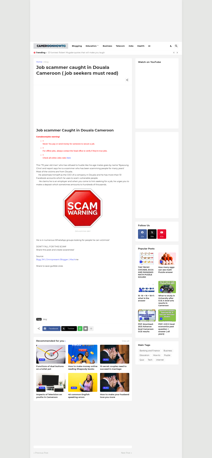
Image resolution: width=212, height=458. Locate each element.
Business (107, 46)
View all (125, 341)
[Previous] (174, 52)
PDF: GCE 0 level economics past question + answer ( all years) (166, 329)
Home (39, 62)
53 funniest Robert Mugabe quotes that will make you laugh (76, 52)
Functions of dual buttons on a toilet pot (50, 367)
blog (46, 62)
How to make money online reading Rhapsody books (82, 367)
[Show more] (91, 328)
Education (91, 46)
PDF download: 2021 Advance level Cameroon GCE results (146, 328)
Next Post (125, 453)
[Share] (127, 80)
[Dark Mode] (171, 46)
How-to (156, 355)
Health (140, 46)
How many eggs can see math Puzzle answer (166, 269)
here (69, 158)
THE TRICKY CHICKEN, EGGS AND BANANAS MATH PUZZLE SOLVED (145, 272)
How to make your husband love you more (114, 395)
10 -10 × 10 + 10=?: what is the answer (146, 298)
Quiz (142, 360)
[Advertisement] (106, 21)
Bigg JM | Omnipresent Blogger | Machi (56, 259)
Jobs (131, 46)
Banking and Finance (150, 350)
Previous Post (41, 453)
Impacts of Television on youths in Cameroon (49, 395)
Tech (150, 360)
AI (149, 46)
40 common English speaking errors (79, 395)
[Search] (176, 46)
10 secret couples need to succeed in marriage (113, 367)
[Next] (177, 52)
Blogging (77, 46)
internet (160, 360)
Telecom (120, 46)
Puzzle (167, 355)
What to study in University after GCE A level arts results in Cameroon (166, 300)
